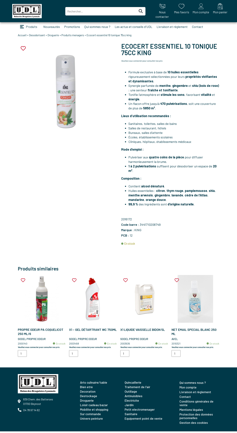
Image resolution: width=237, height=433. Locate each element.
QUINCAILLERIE (133, 384)
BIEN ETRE (86, 388)
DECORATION (87, 393)
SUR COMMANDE (90, 416)
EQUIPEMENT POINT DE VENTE (143, 420)
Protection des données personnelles (196, 417)
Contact (200, 27)
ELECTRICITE (132, 402)
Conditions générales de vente (196, 404)
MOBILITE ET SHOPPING (94, 411)
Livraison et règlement (175, 27)
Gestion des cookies (193, 424)
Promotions (75, 27)
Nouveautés (55, 27)
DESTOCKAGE (88, 397)
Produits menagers (72, 36)
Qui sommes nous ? (101, 27)
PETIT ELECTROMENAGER (140, 411)
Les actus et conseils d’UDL (137, 27)
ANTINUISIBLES (133, 397)
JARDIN (129, 406)
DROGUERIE (87, 402)
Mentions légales (191, 411)
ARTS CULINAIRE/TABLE (93, 384)
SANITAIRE (131, 416)
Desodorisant (37, 36)
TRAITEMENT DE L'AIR (137, 388)
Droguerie (53, 36)
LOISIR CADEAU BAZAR (94, 406)
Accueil (22, 36)
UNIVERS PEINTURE (91, 420)
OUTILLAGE (131, 393)
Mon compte (188, 389)
